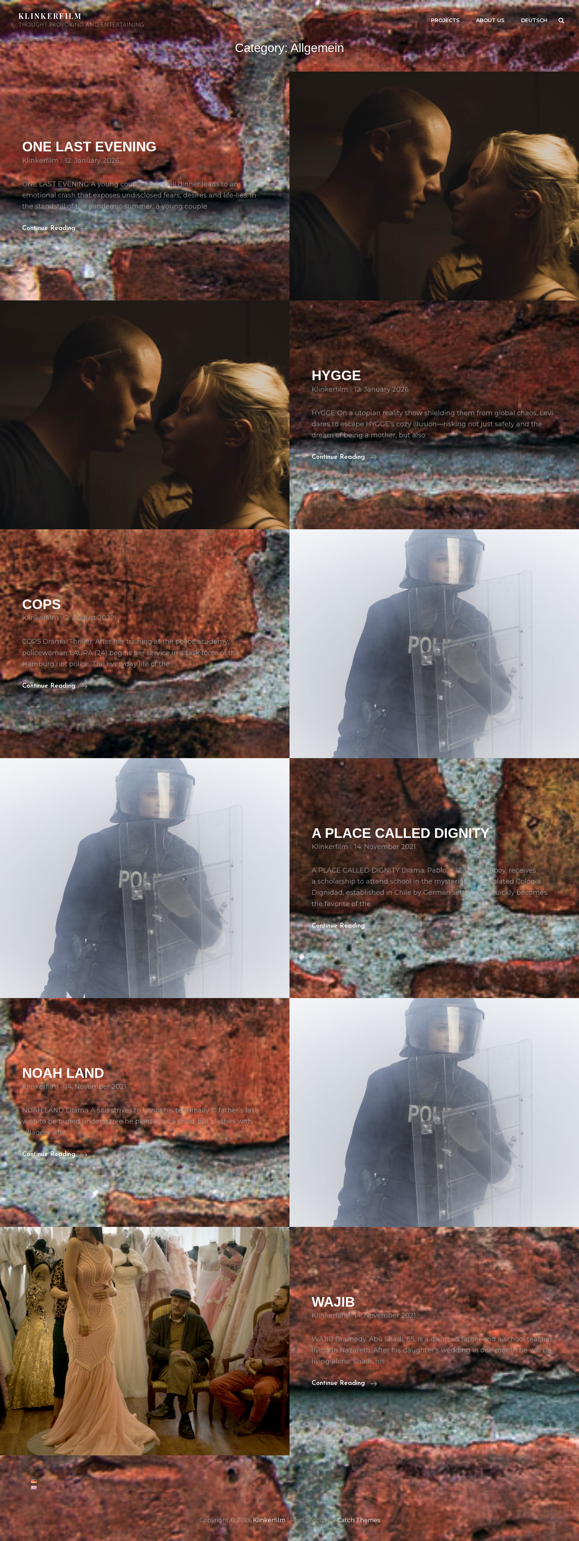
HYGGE (336, 375)
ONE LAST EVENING (89, 146)
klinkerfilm (40, 160)
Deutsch (534, 20)
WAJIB (333, 1302)
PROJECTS (445, 20)
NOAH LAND (63, 1073)
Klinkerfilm (50, 16)
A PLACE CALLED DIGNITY (401, 833)
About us (490, 20)
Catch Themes (358, 1520)
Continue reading (55, 227)
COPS (41, 604)
